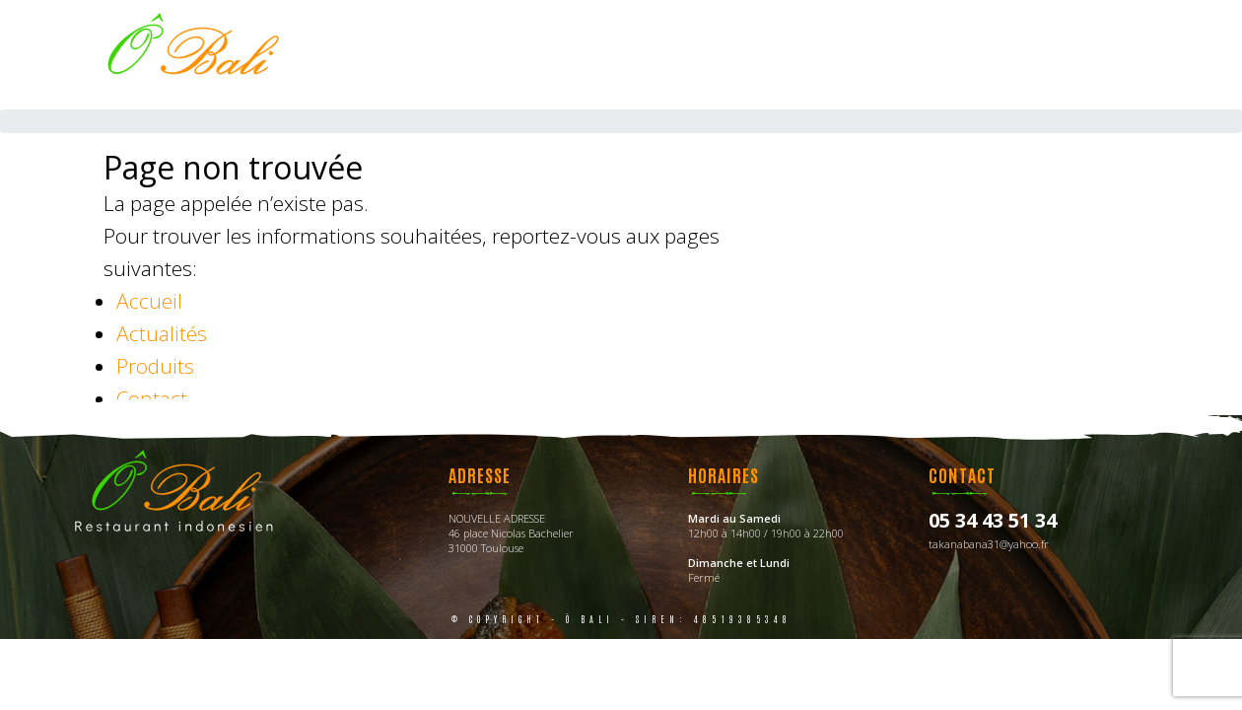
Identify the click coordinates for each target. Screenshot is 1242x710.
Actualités (161, 333)
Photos (885, 54)
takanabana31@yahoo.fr (989, 543)
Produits (155, 366)
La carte (686, 54)
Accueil (578, 54)
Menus (788, 54)
